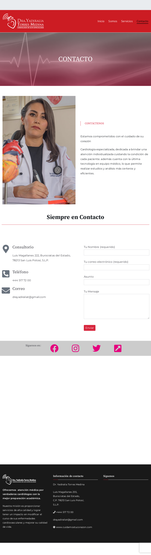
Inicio (101, 21)
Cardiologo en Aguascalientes (86, 548)
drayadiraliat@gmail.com (68, 519)
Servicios (127, 21)
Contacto (142, 21)
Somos (112, 21)
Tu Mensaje (116, 305)
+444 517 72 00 (64, 512)
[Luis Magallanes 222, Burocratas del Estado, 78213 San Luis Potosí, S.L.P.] (75, 412)
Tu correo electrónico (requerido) (116, 264)
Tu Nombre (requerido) (116, 249)
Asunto (116, 279)
